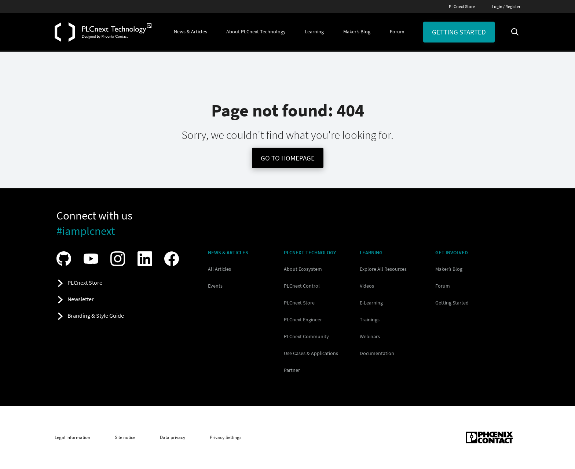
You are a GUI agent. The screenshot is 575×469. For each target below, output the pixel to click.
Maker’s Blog (448, 269)
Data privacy (172, 437)
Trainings (370, 319)
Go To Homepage (288, 158)
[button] (190, 32)
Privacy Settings (225, 437)
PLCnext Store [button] (84, 282)
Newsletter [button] (80, 299)
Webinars (370, 336)
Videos (367, 285)
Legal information (72, 437)
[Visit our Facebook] (173, 258)
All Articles (219, 269)
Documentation (377, 353)
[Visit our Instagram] (119, 258)
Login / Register (506, 6)
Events (215, 285)
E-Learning (371, 302)
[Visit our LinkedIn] (147, 258)
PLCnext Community (306, 336)
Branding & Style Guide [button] (95, 315)
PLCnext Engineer (303, 319)
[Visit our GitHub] (65, 258)
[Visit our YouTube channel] (93, 259)
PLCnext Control (302, 285)
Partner (292, 370)
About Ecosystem (303, 269)
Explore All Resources (383, 269)
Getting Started (452, 302)
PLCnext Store (462, 6)
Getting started (459, 31)
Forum (442, 285)
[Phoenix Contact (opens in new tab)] (489, 437)
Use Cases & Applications (311, 353)
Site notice (125, 437)
